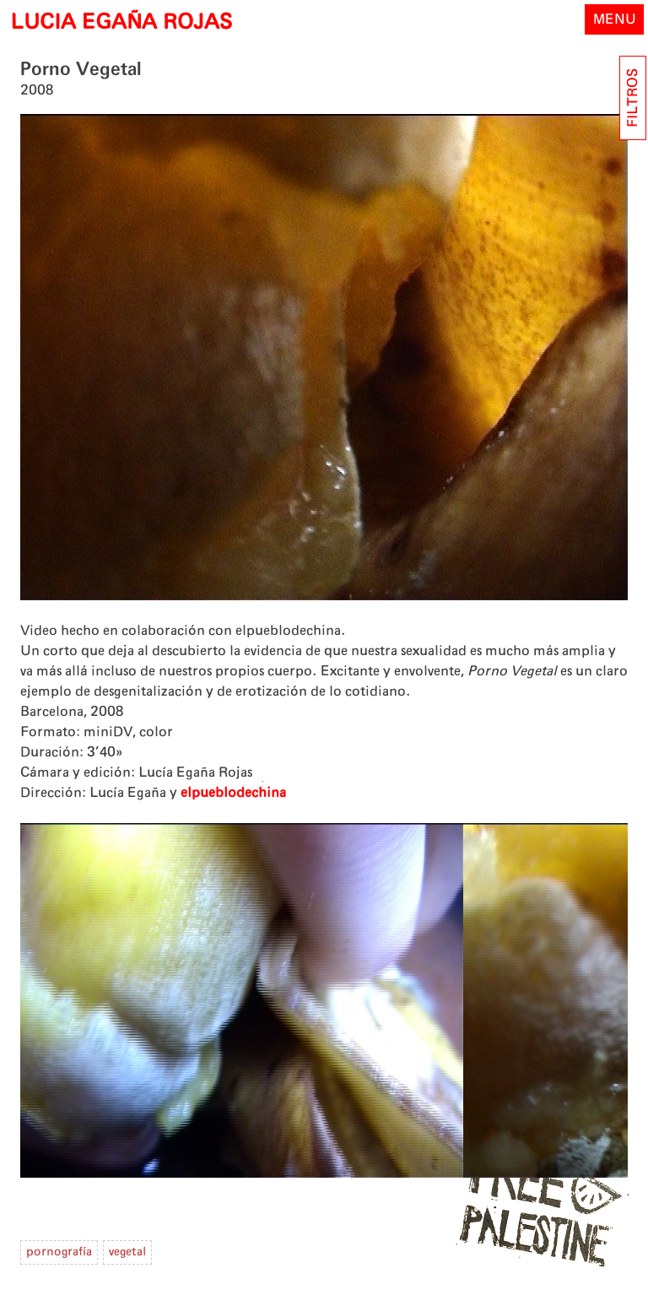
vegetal (127, 1252)
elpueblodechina (233, 792)
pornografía (59, 1252)
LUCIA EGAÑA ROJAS (121, 23)
